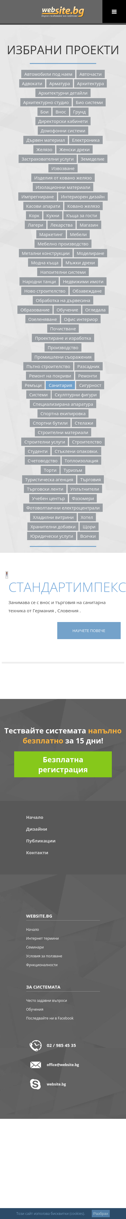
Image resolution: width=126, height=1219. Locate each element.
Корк (34, 215)
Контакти (37, 852)
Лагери (35, 225)
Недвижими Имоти (83, 281)
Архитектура (90, 83)
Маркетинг (51, 234)
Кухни (52, 215)
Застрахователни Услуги (47, 159)
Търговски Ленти (45, 489)
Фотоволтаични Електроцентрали (63, 508)
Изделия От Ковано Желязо (63, 178)
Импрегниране (37, 196)
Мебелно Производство (63, 244)
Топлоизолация (81, 460)
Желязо (44, 149)
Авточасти (90, 74)
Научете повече (88, 630)
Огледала (95, 310)
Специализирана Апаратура (63, 404)
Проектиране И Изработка (63, 338)
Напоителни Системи (63, 272)
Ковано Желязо (83, 206)
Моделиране (90, 253)
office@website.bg (63, 1064)
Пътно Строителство (48, 366)
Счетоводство (43, 460)
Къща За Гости (81, 215)
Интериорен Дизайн (83, 196)
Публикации (41, 841)
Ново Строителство (45, 291)
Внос (60, 112)
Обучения (34, 1009)
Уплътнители (85, 489)
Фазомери (83, 498)
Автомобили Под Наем (48, 74)
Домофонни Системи (63, 130)
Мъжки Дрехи (80, 262)
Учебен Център (48, 498)
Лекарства (61, 225)
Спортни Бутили (50, 423)
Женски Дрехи (74, 149)
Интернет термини (42, 938)
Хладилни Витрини (53, 517)
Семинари (35, 947)
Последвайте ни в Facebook (50, 1018)
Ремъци (33, 385)
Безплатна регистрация (63, 764)
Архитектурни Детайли (62, 93)
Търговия (90, 479)
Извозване (62, 168)
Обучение (67, 310)
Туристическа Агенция (49, 479)
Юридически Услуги (51, 536)
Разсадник (88, 366)
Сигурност (90, 385)
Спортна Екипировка (63, 413)
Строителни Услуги (44, 442)
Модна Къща (44, 262)
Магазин (89, 225)
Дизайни (36, 829)
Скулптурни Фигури (75, 394)
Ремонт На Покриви (50, 376)
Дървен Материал (45, 140)
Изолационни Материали (63, 187)
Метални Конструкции (46, 253)
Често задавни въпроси (46, 1000)
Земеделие (92, 159)
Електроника (85, 140)
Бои (44, 112)
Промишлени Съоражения (63, 357)
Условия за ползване (44, 956)
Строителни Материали (63, 432)
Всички (88, 536)
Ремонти (87, 376)
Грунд (79, 112)
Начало (34, 817)
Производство (63, 347)
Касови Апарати (43, 206)
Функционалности (42, 964)
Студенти (38, 451)
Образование (35, 310)
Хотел (87, 517)
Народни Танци (39, 281)
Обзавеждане (87, 291)
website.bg (56, 1084)
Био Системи (89, 102)
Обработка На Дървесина (63, 300)
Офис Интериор (81, 319)
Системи (38, 394)
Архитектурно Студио (46, 102)
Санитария (60, 385)
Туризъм (72, 470)
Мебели (78, 234)
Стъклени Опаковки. (76, 451)
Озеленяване (42, 319)
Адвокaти (32, 83)
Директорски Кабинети (63, 121)
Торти (50, 470)
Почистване (63, 328)
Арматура (59, 83)
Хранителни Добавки (53, 527)
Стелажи (84, 423)
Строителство (87, 442)
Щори (89, 527)
